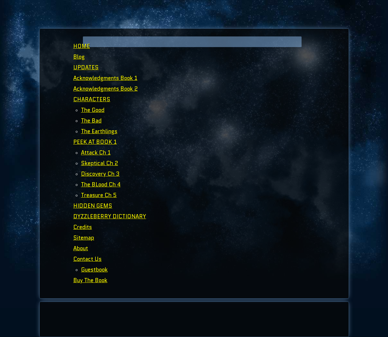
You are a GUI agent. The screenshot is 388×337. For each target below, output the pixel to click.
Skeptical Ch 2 (99, 163)
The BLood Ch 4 (101, 184)
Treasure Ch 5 (99, 195)
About (80, 248)
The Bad (91, 120)
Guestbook (94, 269)
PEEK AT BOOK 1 (95, 142)
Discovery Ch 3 (100, 174)
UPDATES (86, 67)
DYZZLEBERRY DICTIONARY (109, 216)
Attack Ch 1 (96, 152)
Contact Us (87, 259)
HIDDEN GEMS (92, 206)
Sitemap (83, 238)
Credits (82, 227)
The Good (92, 110)
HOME (81, 46)
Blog (79, 57)
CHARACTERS (91, 99)
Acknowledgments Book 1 (105, 78)
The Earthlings (99, 131)
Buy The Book (90, 280)
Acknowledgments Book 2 (105, 89)
